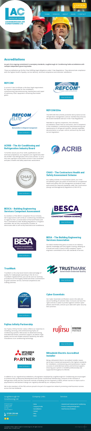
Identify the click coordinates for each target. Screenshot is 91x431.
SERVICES (56, 14)
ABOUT (64, 14)
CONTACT (81, 14)
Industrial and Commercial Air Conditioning (72, 404)
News (34, 416)
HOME (47, 14)
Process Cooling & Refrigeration (69, 406)
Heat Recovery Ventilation (68, 409)
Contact (35, 411)
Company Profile (37, 406)
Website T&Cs (7, 428)
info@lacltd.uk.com (79, 7)
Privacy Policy (16, 428)
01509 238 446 (79, 5)
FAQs (34, 413)
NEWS (73, 14)
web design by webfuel (81, 426)
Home (34, 404)
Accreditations (36, 409)
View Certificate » (66, 97)
